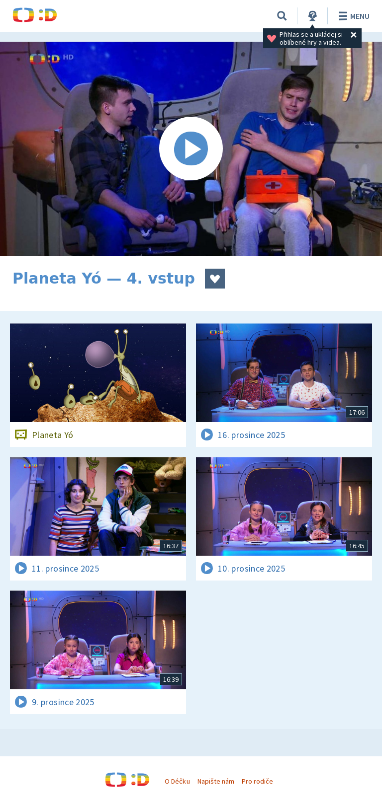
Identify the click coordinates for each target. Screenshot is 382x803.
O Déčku (177, 781)
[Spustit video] (191, 149)
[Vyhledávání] (282, 16)
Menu (352, 15)
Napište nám (215, 781)
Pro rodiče (257, 781)
